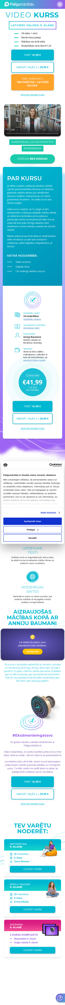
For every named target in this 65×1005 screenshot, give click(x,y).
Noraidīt (32, 538)
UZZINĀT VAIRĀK (32, 871)
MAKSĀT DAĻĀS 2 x (32, 67)
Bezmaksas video (31, 328)
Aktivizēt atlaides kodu (33, 94)
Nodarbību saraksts (32, 319)
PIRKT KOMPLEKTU (32, 82)
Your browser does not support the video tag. (32, 126)
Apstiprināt (32, 651)
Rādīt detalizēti (48, 512)
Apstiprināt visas (32, 521)
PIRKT (32, 55)
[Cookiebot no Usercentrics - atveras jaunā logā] (49, 465)
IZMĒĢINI (32, 161)
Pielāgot (32, 529)
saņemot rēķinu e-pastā (34, 360)
